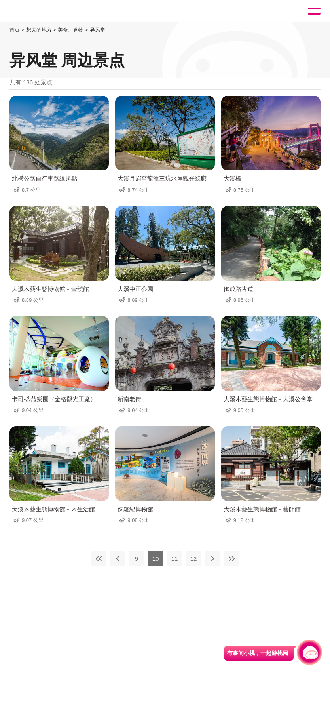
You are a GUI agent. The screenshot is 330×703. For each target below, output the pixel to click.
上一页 (117, 558)
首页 (14, 30)
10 (155, 558)
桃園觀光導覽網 (38, 11)
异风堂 (97, 30)
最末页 (231, 558)
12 (193, 558)
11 (174, 558)
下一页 (212, 558)
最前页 (98, 558)
